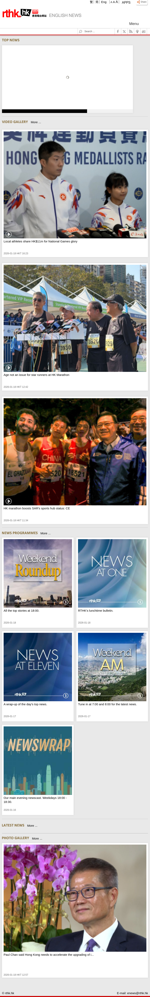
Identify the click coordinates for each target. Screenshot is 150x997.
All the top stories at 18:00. (21, 610)
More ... (36, 122)
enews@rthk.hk (137, 993)
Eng (104, 2)
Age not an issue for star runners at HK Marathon (36, 374)
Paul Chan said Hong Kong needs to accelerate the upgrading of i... (49, 954)
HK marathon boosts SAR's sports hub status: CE (37, 508)
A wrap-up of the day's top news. (25, 704)
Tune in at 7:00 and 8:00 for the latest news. (107, 704)
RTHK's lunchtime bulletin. (95, 610)
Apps (126, 2)
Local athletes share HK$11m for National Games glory (40, 241)
